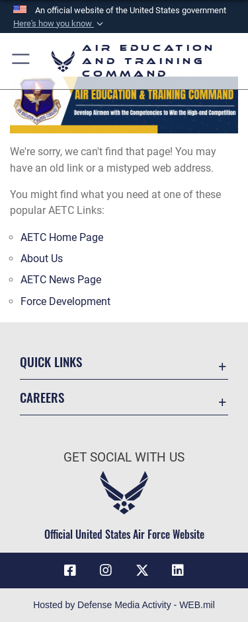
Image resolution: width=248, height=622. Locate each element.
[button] (59, 23)
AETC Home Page (62, 237)
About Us (42, 258)
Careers (42, 397)
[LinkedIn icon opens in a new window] (178, 570)
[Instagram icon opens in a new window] (106, 570)
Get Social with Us (124, 457)
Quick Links (51, 361)
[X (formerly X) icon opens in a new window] (142, 570)
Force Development (65, 301)
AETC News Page (61, 279)
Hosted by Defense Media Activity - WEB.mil (124, 605)
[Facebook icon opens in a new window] (70, 570)
